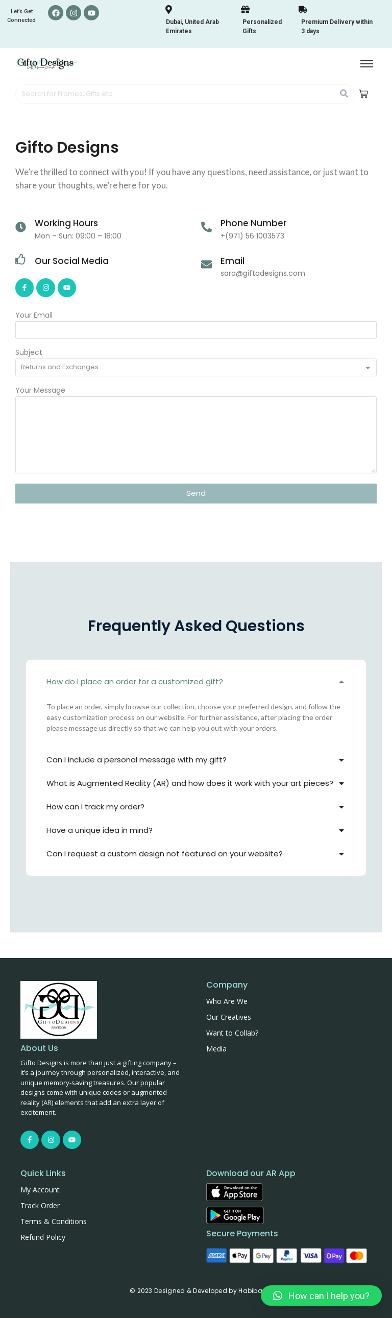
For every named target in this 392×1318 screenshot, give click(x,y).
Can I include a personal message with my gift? (136, 759)
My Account (40, 1189)
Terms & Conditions (53, 1221)
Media (216, 1048)
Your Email (34, 315)
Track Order (40, 1205)
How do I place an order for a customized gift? (134, 681)
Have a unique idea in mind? (99, 830)
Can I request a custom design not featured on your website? (164, 853)
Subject (28, 353)
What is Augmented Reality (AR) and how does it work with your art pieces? (189, 783)
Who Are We (227, 1001)
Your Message (40, 391)
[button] (196, 681)
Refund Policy (42, 1237)
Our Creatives (228, 1017)
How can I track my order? (95, 806)
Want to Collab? (232, 1033)
